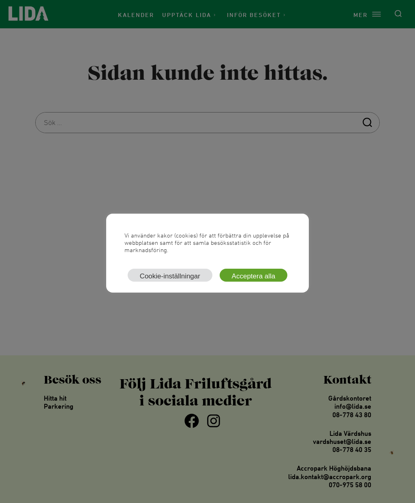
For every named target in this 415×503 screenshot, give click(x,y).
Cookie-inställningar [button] (170, 276)
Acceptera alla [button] (254, 276)
